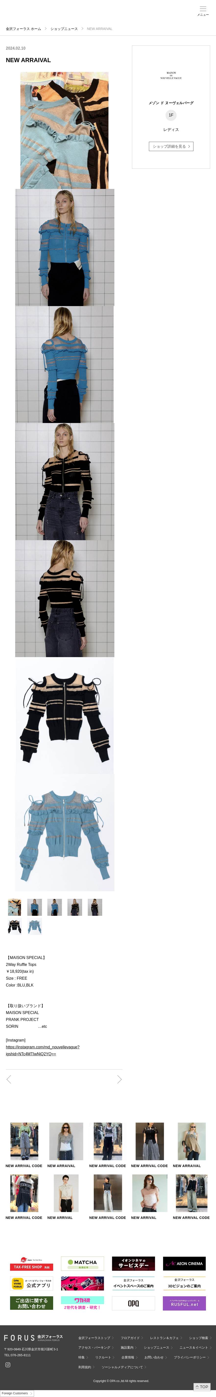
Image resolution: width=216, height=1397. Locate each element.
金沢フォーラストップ (94, 1338)
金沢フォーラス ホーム (23, 29)
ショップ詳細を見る (169, 146)
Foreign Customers (15, 1393)
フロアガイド (82, 15)
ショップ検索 (92, 15)
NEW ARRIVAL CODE (24, 1166)
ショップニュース (64, 29)
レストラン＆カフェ (164, 1338)
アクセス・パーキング (101, 16)
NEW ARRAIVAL (61, 1166)
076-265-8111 (21, 1355)
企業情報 (127, 1357)
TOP (204, 1386)
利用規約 (84, 1367)
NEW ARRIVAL (60, 1218)
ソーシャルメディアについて (122, 1367)
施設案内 (111, 15)
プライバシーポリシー (190, 1357)
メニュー (203, 14)
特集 (81, 1357)
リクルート (103, 1357)
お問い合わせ (154, 1357)
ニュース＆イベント (122, 16)
